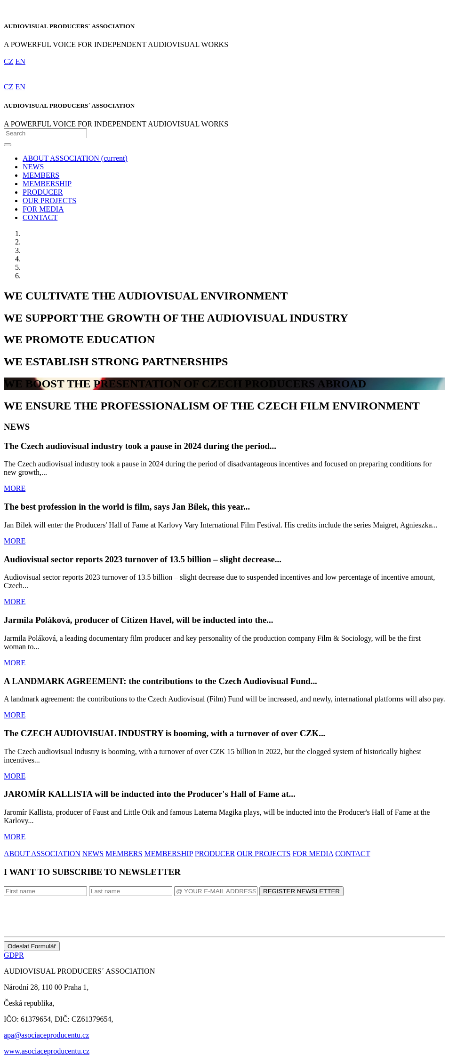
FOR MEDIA (43, 209)
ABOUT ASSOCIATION (75, 158)
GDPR (14, 955)
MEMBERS (41, 175)
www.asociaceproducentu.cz (46, 1051)
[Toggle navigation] (7, 144)
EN (20, 61)
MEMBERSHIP (47, 184)
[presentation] (75, 914)
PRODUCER (43, 192)
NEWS (33, 167)
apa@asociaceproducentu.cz (46, 1035)
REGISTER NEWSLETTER (301, 891)
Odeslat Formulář (32, 946)
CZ (8, 61)
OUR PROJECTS (49, 201)
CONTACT (40, 217)
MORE (14, 488)
